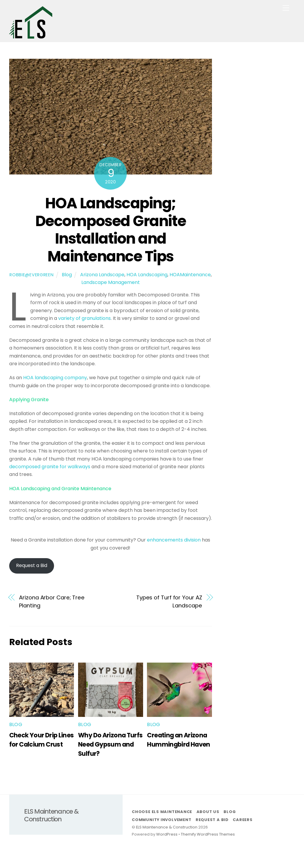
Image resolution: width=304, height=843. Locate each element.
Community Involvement (161, 820)
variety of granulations (84, 318)
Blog (67, 274)
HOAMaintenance (190, 274)
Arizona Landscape (102, 274)
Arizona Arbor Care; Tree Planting (52, 601)
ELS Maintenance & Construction (166, 827)
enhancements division (174, 539)
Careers (242, 820)
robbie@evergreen (32, 275)
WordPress (167, 834)
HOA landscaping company (55, 377)
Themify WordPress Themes (208, 834)
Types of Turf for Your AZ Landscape (169, 601)
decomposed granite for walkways (49, 466)
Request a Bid (31, 565)
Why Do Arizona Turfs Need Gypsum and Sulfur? (110, 744)
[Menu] (286, 8)
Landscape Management (110, 282)
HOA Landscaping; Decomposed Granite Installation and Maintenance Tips (110, 229)
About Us (208, 812)
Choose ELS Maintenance (162, 812)
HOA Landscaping (146, 274)
